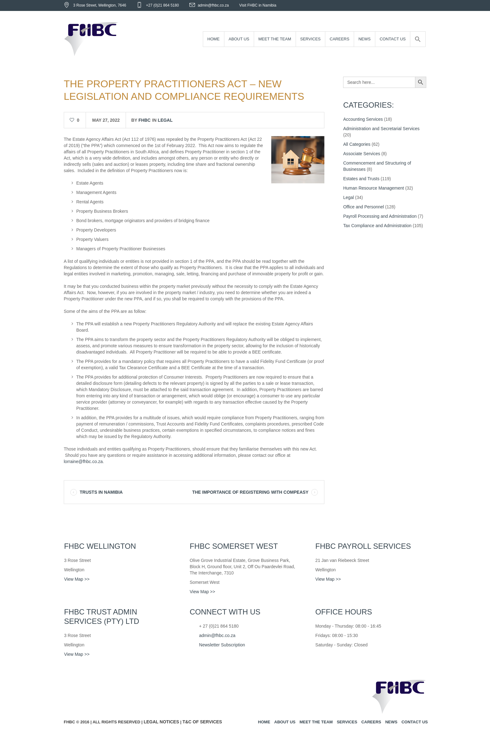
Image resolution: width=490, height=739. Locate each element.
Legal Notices (161, 721)
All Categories (356, 144)
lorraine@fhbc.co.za (83, 461)
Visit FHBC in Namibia (257, 5)
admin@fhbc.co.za (213, 5)
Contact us (415, 722)
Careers (371, 722)
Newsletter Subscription (222, 644)
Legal (165, 120)
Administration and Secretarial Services (381, 128)
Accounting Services (363, 119)
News (391, 722)
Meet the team (315, 722)
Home (264, 722)
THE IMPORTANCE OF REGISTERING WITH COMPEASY (250, 492)
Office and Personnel (363, 206)
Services (347, 722)
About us (285, 722)
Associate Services (361, 153)
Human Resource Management (373, 188)
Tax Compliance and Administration (377, 225)
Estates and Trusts (361, 178)
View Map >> (76, 579)
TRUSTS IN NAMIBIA (101, 492)
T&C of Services (202, 721)
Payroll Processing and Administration (380, 216)
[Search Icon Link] (418, 39)
